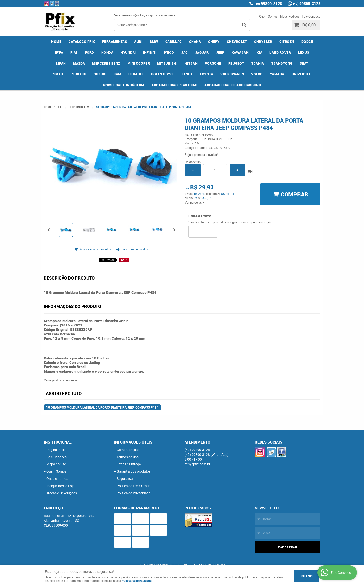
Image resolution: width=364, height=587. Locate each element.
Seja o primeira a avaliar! (201, 154)
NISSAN (191, 63)
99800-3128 (268, 3)
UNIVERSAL (301, 74)
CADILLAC (173, 41)
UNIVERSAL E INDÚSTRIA (124, 85)
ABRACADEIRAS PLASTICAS (174, 85)
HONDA (107, 52)
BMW (154, 41)
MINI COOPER (139, 63)
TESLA (187, 74)
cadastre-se (167, 15)
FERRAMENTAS (114, 41)
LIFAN (61, 63)
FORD (89, 52)
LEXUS (303, 52)
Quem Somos (268, 16)
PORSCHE (213, 63)
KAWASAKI (240, 52)
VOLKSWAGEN (232, 74)
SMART (59, 74)
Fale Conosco (311, 16)
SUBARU (79, 74)
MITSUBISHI (167, 63)
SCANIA (257, 63)
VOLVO (257, 74)
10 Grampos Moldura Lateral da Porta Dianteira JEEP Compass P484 (102, 407)
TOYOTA (206, 74)
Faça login (147, 15)
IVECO (169, 52)
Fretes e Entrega (129, 464)
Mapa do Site (56, 464)
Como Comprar (128, 449)
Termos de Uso (128, 457)
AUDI (138, 41)
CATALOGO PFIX (82, 41)
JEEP (220, 52)
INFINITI (150, 52)
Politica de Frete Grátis (133, 485)
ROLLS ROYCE (163, 74)
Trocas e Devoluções (61, 493)
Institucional (58, 442)
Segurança (125, 478)
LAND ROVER (280, 52)
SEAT (304, 63)
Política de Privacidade (133, 493)
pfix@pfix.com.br (197, 464)
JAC (184, 52)
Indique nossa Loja (60, 485)
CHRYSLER (263, 41)
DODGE (307, 41)
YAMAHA (277, 74)
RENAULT (136, 74)
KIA (259, 52)
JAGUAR (202, 52)
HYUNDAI (128, 52)
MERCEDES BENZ (106, 63)
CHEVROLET (237, 41)
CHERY (214, 41)
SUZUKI (100, 74)
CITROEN (286, 41)
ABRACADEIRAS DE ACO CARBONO (232, 85)
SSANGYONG (282, 63)
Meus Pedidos (290, 16)
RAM (117, 74)
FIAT (74, 52)
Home (56, 41)
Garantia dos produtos (134, 471)
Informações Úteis (133, 442)
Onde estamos (57, 478)
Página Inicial (56, 449)
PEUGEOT (236, 63)
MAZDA (79, 63)
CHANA (195, 41)
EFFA (59, 52)
